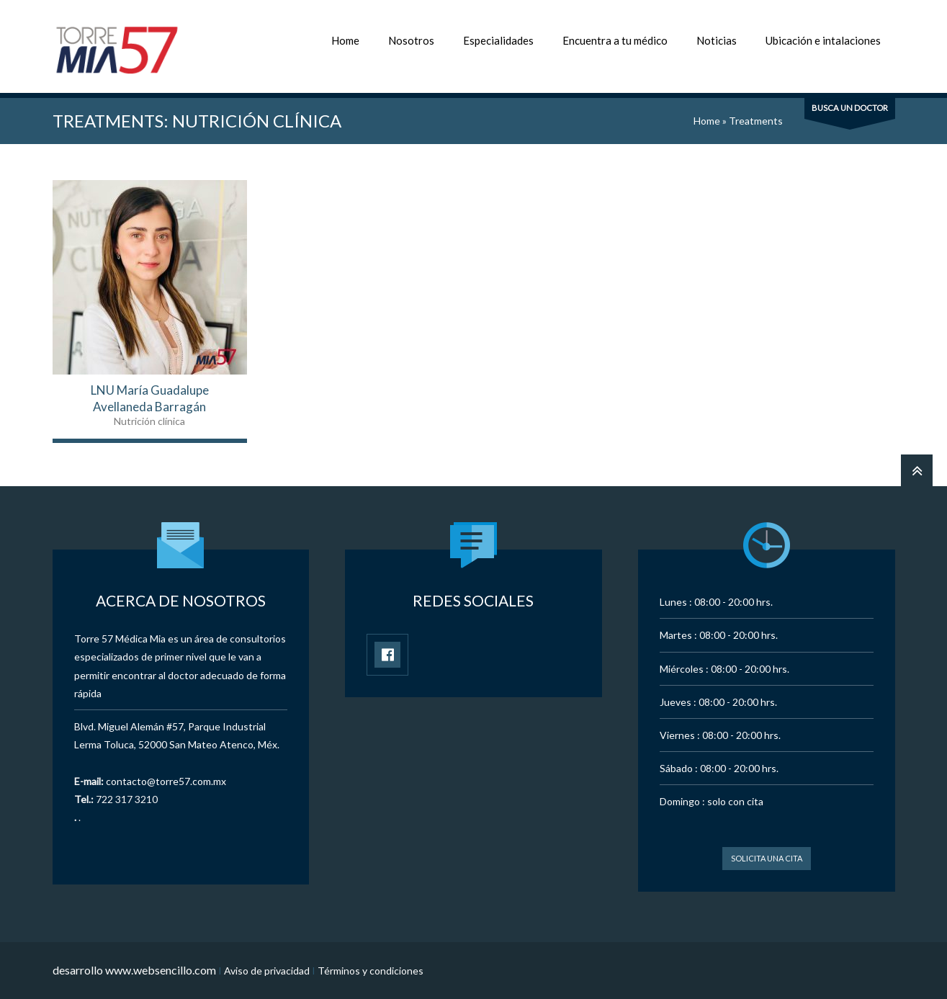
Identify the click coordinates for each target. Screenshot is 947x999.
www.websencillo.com (160, 970)
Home (345, 40)
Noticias (716, 40)
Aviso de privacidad (267, 970)
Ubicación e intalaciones (823, 40)
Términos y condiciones (370, 970)
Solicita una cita (766, 858)
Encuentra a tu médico (615, 40)
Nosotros (411, 40)
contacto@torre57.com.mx (166, 781)
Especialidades (498, 40)
